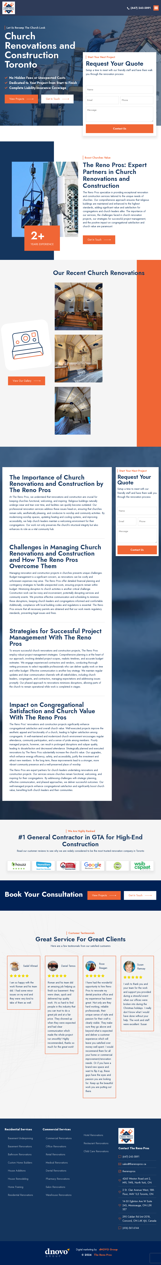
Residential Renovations (20, 1195)
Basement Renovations (20, 1146)
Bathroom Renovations (20, 1154)
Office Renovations (56, 1146)
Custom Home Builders (20, 1162)
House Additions (17, 1170)
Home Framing (15, 1187)
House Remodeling (18, 1179)
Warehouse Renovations (59, 1195)
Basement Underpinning (20, 1138)
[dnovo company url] (57, 1253)
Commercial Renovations (59, 1138)
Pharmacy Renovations (58, 1179)
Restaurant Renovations (96, 1143)
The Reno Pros (103, 1255)
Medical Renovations (57, 1162)
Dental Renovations (56, 1170)
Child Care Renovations (96, 1151)
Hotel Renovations (93, 1135)
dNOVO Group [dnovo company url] (108, 1249)
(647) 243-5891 (141, 8)
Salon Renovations (55, 1187)
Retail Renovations (55, 1154)
